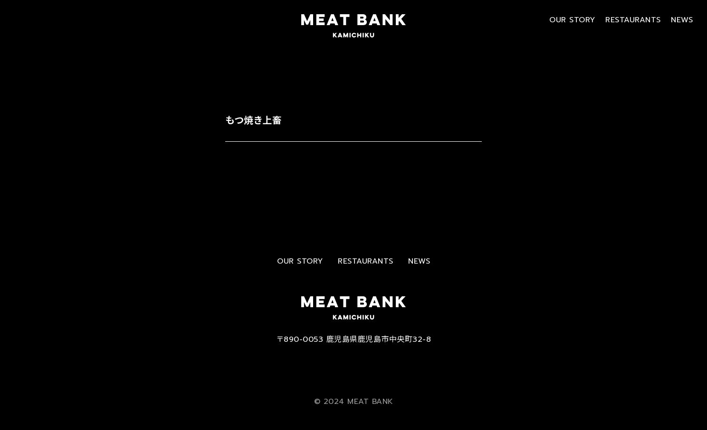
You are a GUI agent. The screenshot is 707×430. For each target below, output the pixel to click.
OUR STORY (572, 20)
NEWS (682, 20)
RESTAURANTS (633, 20)
